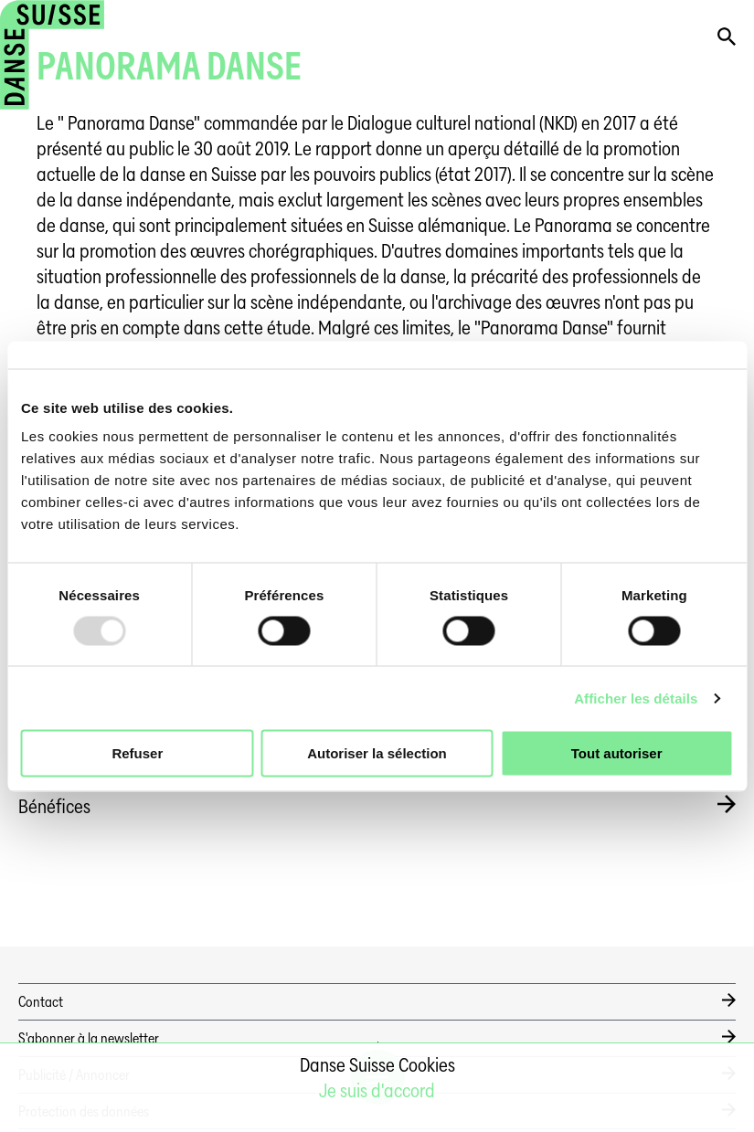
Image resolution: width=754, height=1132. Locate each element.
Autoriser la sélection (377, 753)
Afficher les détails (635, 697)
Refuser (137, 753)
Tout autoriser (617, 753)
